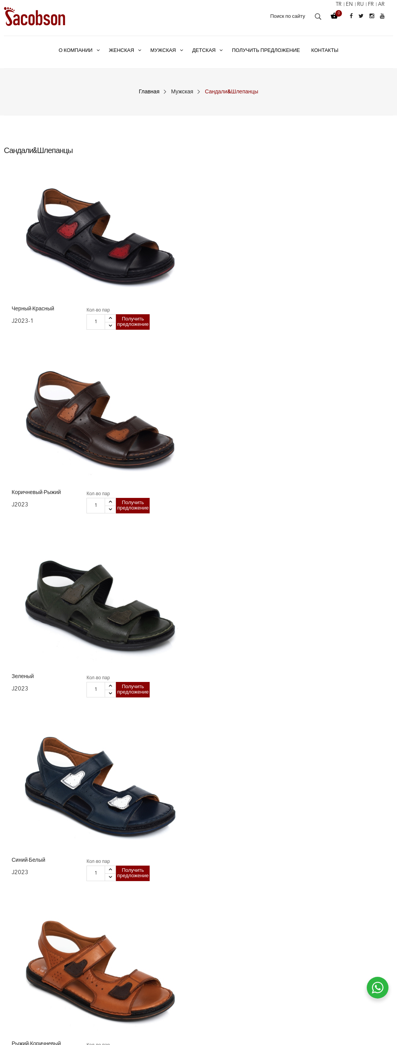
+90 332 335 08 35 (351, 963)
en (346, 4)
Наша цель (216, 942)
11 (326, 824)
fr (370, 4)
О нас (210, 928)
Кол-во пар (55, 236)
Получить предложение (60, 263)
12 (337, 824)
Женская (114, 928)
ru (358, 4)
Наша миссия (219, 956)
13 (349, 824)
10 (314, 824)
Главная (149, 92)
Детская (113, 956)
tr (335, 4)
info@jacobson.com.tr (357, 977)
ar (381, 4)
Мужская (182, 92)
